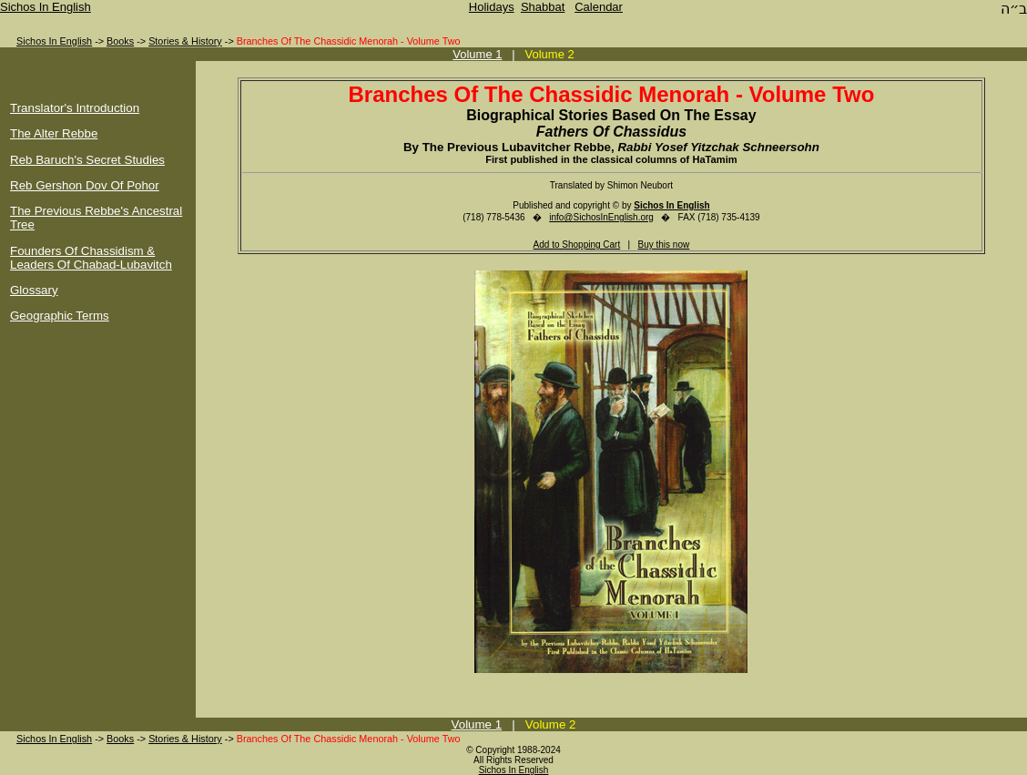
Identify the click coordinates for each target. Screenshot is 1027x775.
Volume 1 (477, 54)
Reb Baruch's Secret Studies (87, 160)
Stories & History (185, 41)
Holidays (491, 7)
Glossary (34, 290)
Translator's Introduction (74, 108)
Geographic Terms (59, 315)
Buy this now (664, 245)
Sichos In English (45, 7)
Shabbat (542, 7)
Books (120, 41)
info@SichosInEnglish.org (601, 217)
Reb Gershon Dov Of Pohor (84, 185)
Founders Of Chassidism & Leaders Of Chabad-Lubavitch (91, 257)
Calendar (599, 7)
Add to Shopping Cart (577, 245)
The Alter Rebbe (53, 133)
